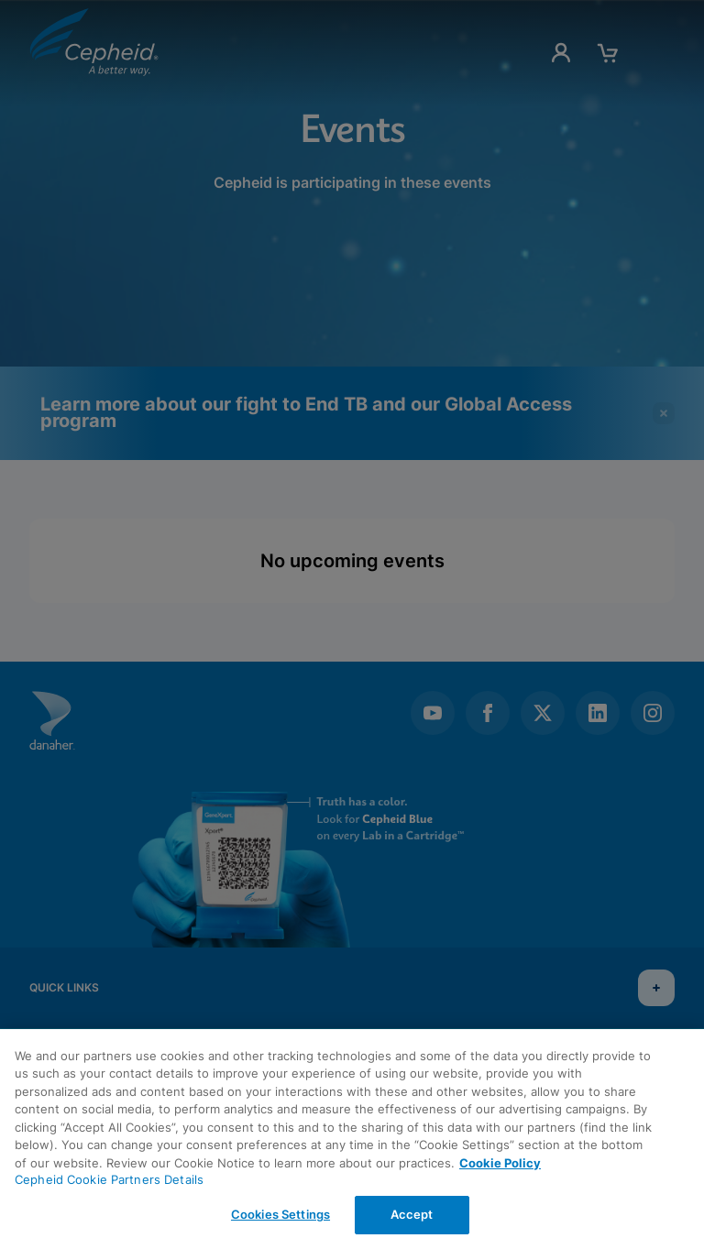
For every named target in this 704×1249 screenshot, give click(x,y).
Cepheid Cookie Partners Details (109, 1179)
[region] (352, 1139)
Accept (412, 1214)
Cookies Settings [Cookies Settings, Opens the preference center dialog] (280, 1214)
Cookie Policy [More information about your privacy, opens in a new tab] (500, 1163)
